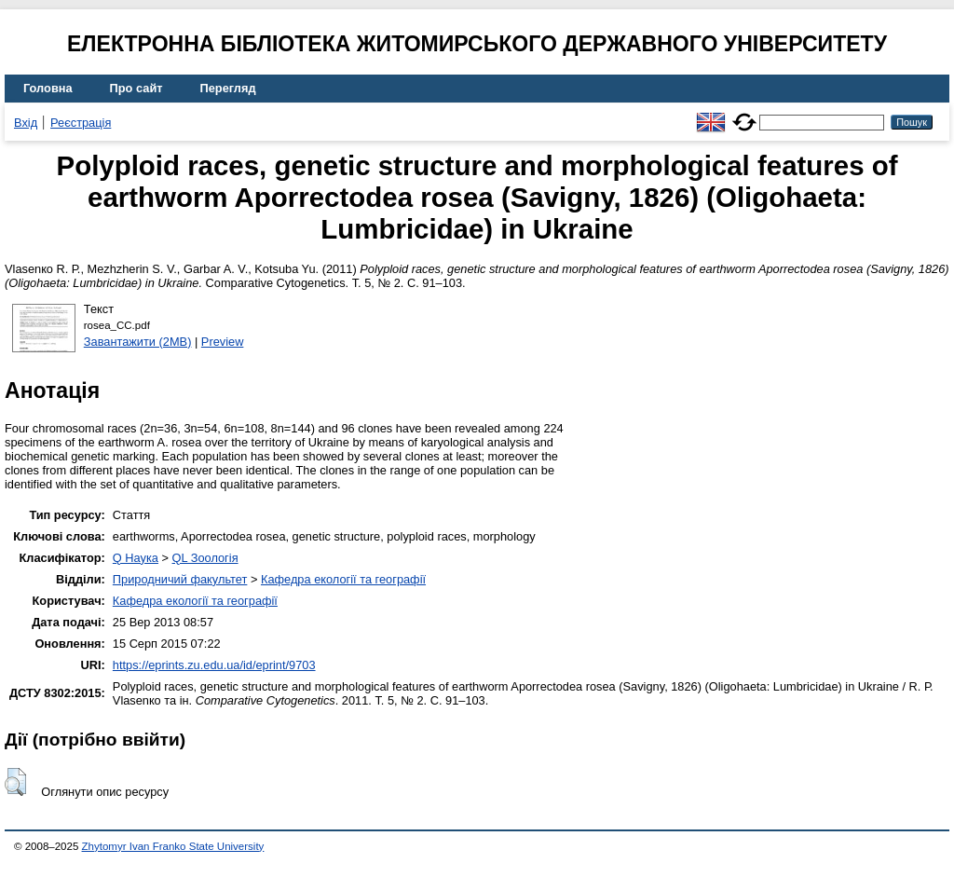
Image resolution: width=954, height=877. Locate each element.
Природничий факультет (180, 579)
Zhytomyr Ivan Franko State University (173, 846)
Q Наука (135, 558)
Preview (222, 342)
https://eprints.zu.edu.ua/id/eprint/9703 (214, 665)
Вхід (25, 123)
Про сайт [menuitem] (136, 88)
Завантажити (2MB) (138, 342)
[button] (15, 782)
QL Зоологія (205, 558)
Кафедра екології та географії (343, 579)
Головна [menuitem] (48, 88)
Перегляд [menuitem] (228, 88)
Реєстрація (80, 123)
